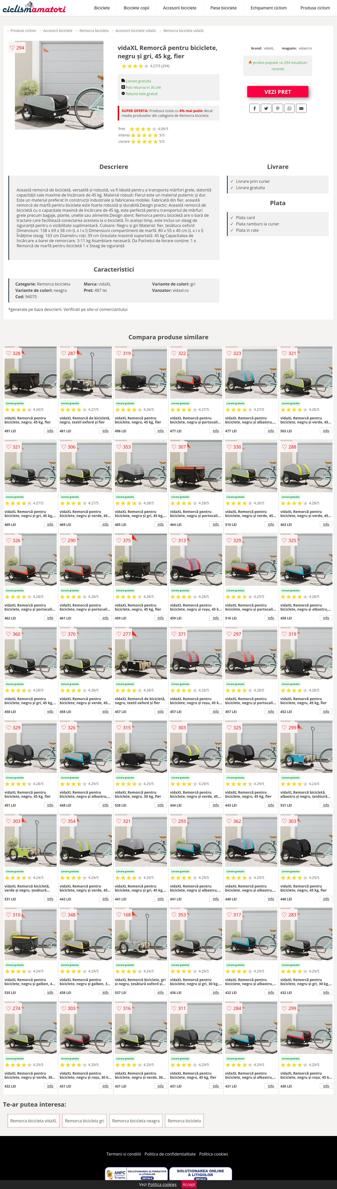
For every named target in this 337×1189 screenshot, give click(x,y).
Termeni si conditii (124, 1154)
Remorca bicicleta (94, 30)
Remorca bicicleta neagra (136, 1121)
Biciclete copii (136, 8)
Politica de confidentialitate (170, 1154)
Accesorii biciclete (179, 8)
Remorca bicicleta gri (84, 1121)
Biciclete (102, 8)
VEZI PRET (277, 91)
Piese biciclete (223, 8)
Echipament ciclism (269, 8)
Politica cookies (213, 1154)
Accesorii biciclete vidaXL (136, 30)
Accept (189, 1184)
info (50, 430)
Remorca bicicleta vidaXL (183, 30)
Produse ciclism (315, 8)
